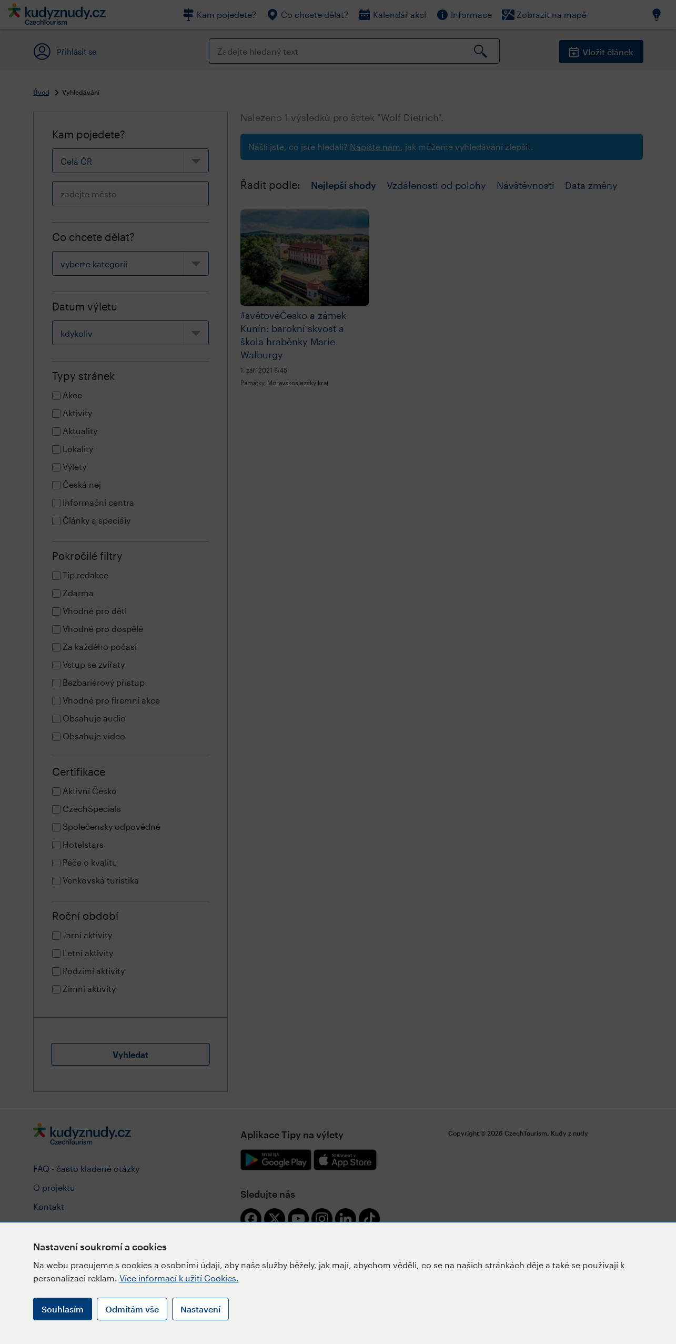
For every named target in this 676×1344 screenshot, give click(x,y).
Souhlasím (63, 1309)
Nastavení (200, 1309)
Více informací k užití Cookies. (179, 1278)
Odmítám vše (132, 1309)
